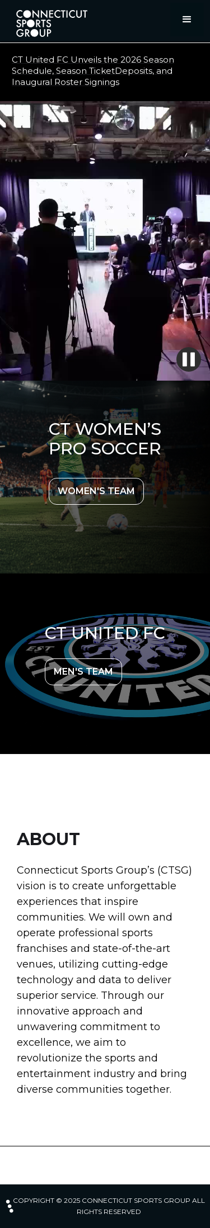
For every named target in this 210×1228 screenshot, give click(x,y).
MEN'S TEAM (83, 671)
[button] (187, 19)
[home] (49, 24)
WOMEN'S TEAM (96, 491)
